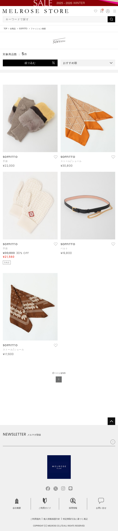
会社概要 (17, 503)
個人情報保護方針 (51, 518)
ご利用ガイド (45, 503)
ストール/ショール (71, 161)
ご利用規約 (35, 518)
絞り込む (30, 63)
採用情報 (73, 503)
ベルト (64, 248)
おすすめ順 (70, 63)
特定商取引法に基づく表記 (75, 518)
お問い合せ (101, 503)
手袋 (5, 161)
